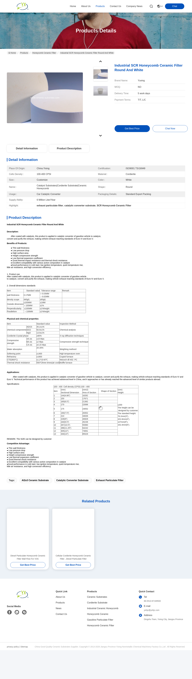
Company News (134, 6)
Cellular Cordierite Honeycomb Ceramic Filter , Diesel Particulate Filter (73, 586)
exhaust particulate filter (109, 509)
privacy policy (13, 676)
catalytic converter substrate (72, 509)
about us (86, 6)
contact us (115, 6)
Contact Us (61, 643)
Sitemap (24, 676)
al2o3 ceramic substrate (35, 509)
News (58, 637)
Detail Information (27, 148)
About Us (60, 626)
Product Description (69, 148)
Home (73, 6)
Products (24, 53)
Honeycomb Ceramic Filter (44, 53)
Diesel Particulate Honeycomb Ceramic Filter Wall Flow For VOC (27, 586)
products (100, 6)
